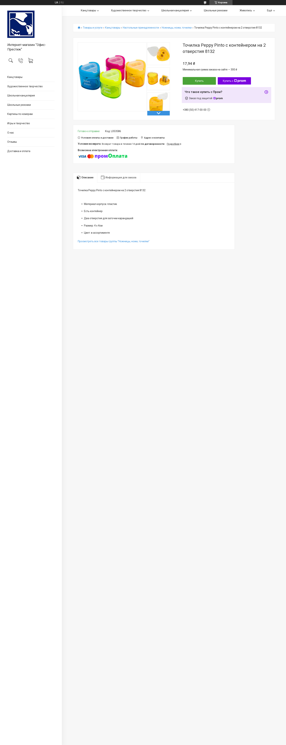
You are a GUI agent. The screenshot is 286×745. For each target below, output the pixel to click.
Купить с (234, 81)
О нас (10, 132)
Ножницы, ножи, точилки (177, 27)
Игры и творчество (18, 123)
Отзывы (12, 141)
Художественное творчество (25, 86)
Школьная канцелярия (21, 95)
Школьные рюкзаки (19, 104)
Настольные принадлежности (141, 27)
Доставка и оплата (18, 151)
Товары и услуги (92, 27)
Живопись (246, 10)
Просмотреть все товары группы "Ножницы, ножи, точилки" (113, 241)
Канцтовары (14, 77)
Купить (199, 80)
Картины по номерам (20, 114)
